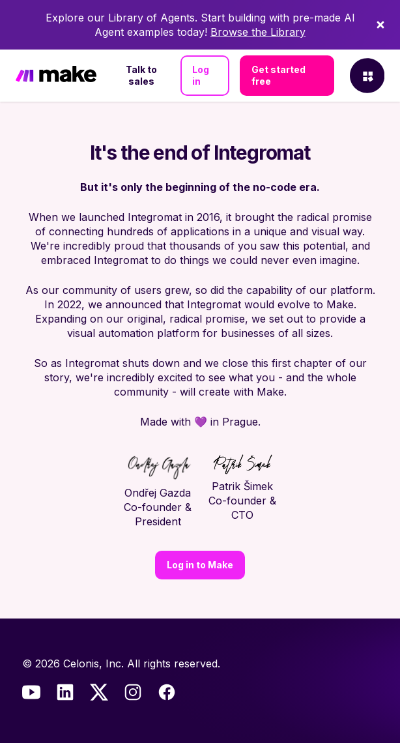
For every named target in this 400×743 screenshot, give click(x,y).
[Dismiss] (380, 25)
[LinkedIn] (65, 692)
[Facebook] (167, 692)
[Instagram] (133, 692)
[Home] (56, 76)
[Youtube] (31, 692)
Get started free (278, 75)
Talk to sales (141, 75)
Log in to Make (200, 564)
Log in (200, 75)
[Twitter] (99, 692)
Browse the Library (258, 31)
